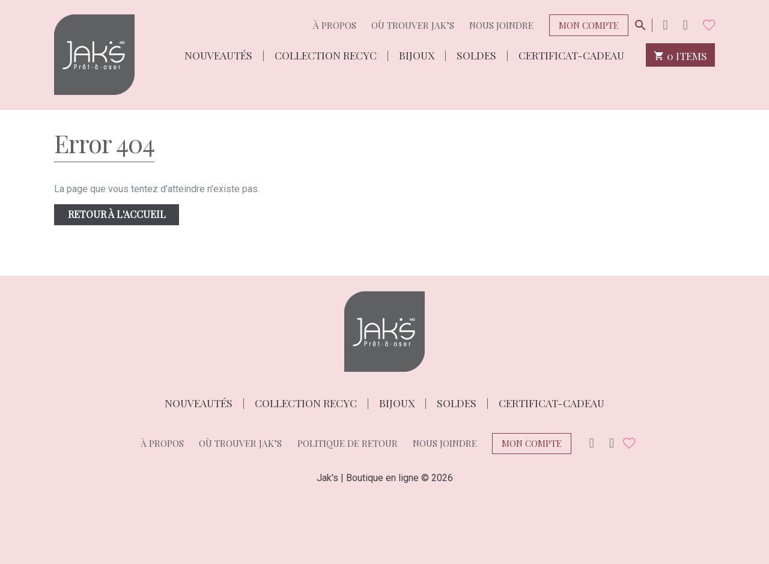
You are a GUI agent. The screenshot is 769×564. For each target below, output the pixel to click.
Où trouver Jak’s (412, 25)
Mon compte (589, 25)
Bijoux (416, 54)
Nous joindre (501, 25)
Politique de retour (347, 443)
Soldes (476, 54)
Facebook (685, 25)
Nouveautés (218, 54)
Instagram (665, 25)
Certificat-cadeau (571, 54)
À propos (334, 25)
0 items (680, 55)
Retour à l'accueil (117, 214)
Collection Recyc (326, 54)
